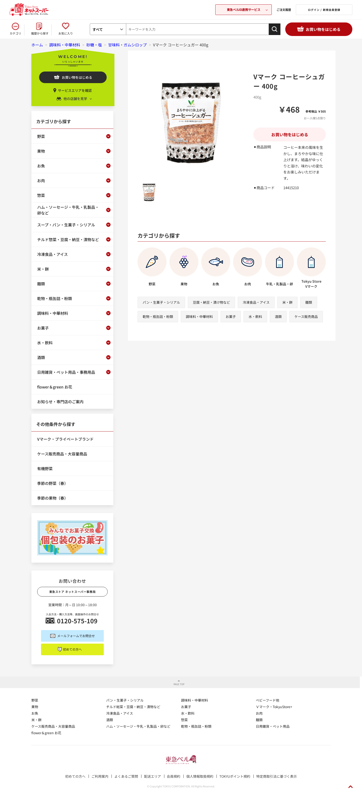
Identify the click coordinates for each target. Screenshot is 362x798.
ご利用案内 (99, 776)
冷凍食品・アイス (256, 302)
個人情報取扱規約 (199, 776)
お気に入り (65, 33)
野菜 (34, 700)
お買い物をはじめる (323, 29)
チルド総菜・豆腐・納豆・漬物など (133, 706)
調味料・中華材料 (199, 316)
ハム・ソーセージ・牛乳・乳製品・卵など (138, 726)
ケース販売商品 (306, 316)
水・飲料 (255, 316)
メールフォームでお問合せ (76, 635)
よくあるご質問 (126, 776)
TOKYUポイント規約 (234, 776)
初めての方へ (72, 649)
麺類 (308, 302)
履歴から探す (40, 33)
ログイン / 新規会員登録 (324, 10)
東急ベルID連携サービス (243, 9)
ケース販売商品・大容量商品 (53, 726)
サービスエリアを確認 (75, 90)
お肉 (259, 713)
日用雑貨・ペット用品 (273, 726)
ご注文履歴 (284, 9)
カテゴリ (15, 33)
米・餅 (287, 302)
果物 (34, 706)
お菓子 (231, 316)
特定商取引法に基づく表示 (276, 776)
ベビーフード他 (267, 700)
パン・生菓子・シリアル (161, 302)
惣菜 (184, 719)
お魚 (34, 713)
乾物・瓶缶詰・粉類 (158, 316)
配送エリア (152, 776)
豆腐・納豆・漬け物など (211, 302)
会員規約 (173, 776)
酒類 (278, 316)
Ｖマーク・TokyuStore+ (274, 706)
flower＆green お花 (46, 732)
